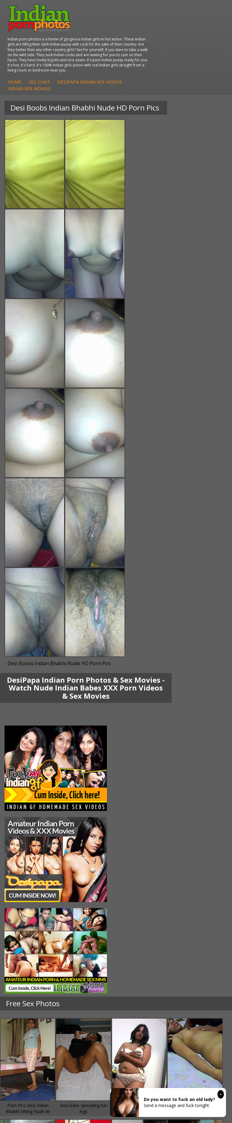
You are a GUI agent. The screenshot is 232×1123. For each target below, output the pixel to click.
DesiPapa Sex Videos (32, 789)
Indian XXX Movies (146, 868)
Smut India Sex (142, 862)
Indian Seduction (144, 801)
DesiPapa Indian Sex (148, 741)
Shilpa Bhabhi (25, 771)
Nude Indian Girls (145, 819)
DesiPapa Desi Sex (146, 759)
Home (111, 53)
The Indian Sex (142, 838)
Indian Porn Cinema (147, 789)
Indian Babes (25, 813)
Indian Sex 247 (26, 862)
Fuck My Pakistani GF (149, 771)
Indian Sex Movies (125, 59)
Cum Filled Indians (30, 850)
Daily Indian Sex (143, 850)
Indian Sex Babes (145, 813)
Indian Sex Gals (143, 807)
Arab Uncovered (28, 819)
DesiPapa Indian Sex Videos (186, 53)
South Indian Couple (32, 765)
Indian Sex (138, 753)
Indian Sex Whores (146, 795)
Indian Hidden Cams (31, 795)
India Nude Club (27, 856)
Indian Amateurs (28, 807)
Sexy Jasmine (25, 753)
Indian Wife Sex (143, 856)
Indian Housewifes (146, 765)
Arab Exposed (141, 747)
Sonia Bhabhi (25, 747)
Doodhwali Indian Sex (149, 844)
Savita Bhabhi (25, 759)
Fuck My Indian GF (30, 801)
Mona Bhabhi (25, 741)
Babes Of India (26, 844)
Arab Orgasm (25, 838)
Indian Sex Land (27, 868)
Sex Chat (136, 53)
